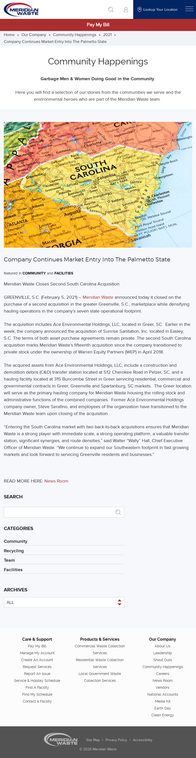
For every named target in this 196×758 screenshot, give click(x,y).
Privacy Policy (116, 740)
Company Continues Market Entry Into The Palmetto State (55, 41)
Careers (162, 674)
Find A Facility (37, 687)
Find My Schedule (37, 694)
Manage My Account (37, 653)
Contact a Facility (37, 701)
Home (9, 34)
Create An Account (37, 660)
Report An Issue (37, 674)
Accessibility (142, 740)
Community (34, 273)
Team (9, 560)
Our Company (33, 34)
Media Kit (162, 701)
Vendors (162, 687)
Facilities (63, 273)
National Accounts (162, 694)
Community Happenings (74, 34)
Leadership (162, 653)
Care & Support (37, 639)
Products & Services (99, 639)
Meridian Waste (98, 297)
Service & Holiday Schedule (37, 681)
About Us (162, 646)
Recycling (14, 551)
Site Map (93, 740)
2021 (107, 34)
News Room (56, 481)
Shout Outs (162, 660)
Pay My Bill (98, 25)
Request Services (37, 667)
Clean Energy (162, 715)
